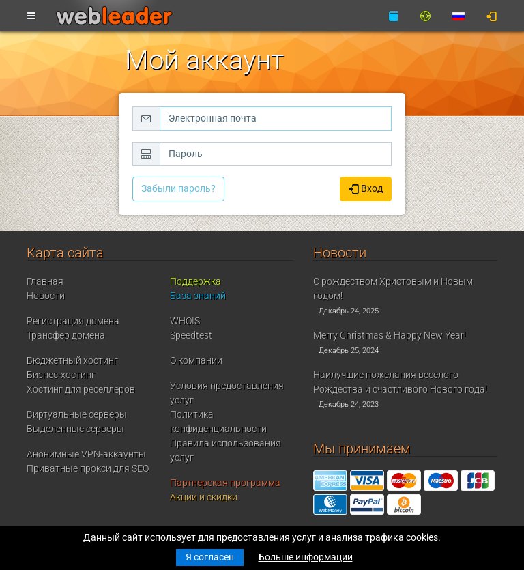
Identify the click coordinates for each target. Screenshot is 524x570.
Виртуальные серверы (77, 414)
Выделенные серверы (75, 428)
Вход (366, 189)
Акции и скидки (203, 496)
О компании (196, 360)
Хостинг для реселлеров (81, 389)
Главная (45, 281)
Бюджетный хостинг (72, 360)
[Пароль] (276, 154)
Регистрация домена (73, 320)
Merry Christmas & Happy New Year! (389, 335)
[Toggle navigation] (31, 16)
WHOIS (185, 320)
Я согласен (210, 557)
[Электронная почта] (276, 118)
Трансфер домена (66, 335)
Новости (46, 295)
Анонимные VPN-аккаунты (86, 453)
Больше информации (306, 557)
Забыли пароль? (178, 188)
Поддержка (195, 281)
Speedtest (191, 335)
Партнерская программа (225, 482)
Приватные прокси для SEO (88, 468)
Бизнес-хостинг (61, 374)
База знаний (198, 295)
